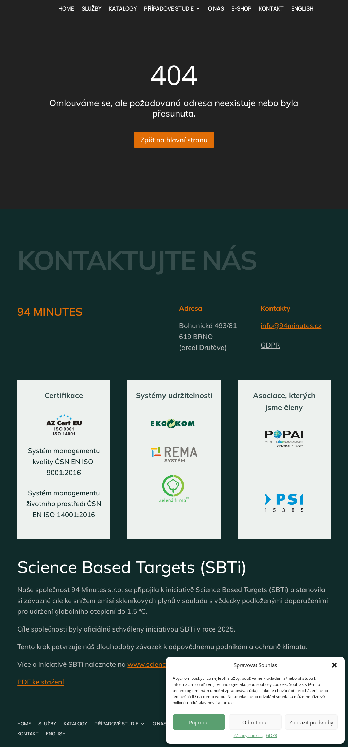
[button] (334, 665)
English (302, 9)
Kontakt (271, 9)
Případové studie (169, 9)
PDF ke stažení (40, 682)
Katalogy (123, 9)
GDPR (271, 736)
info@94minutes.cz (291, 325)
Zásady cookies (248, 736)
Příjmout (199, 722)
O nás (216, 9)
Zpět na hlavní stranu (174, 140)
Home (66, 9)
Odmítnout (255, 722)
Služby (91, 9)
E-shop (241, 9)
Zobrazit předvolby (311, 722)
